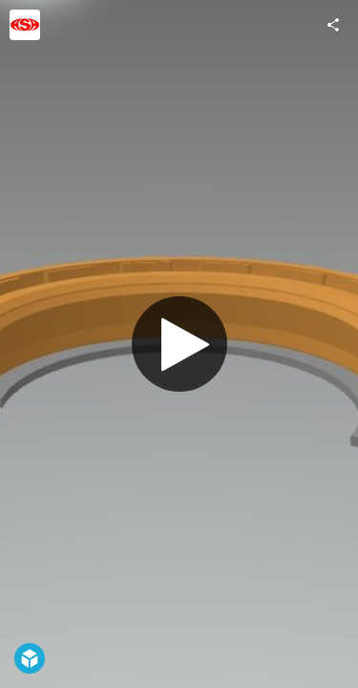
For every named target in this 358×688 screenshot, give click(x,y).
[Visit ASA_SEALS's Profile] (25, 25)
